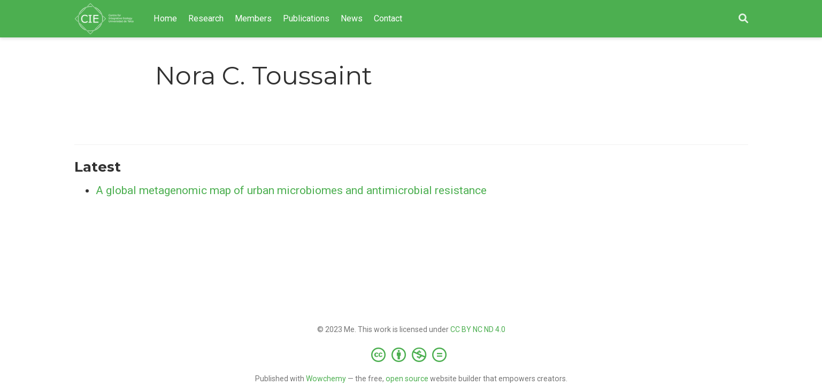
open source (407, 378)
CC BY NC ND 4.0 (477, 329)
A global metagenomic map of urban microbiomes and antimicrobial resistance (291, 190)
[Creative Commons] (411, 354)
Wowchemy (326, 378)
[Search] (743, 19)
